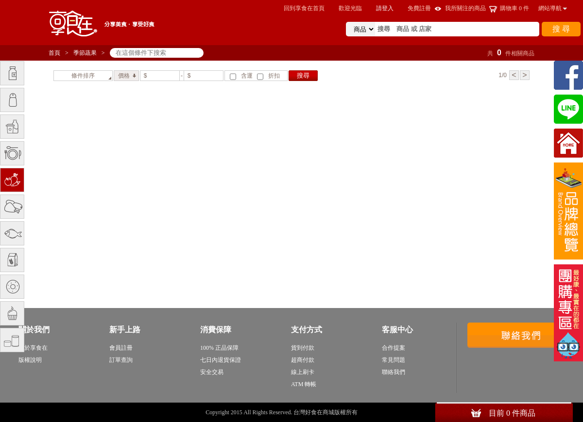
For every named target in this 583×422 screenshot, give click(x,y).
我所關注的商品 (465, 8)
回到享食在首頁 (304, 8)
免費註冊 (419, 8)
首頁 (54, 52)
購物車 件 (514, 8)
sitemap (368, 412)
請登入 (385, 8)
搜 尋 (561, 29)
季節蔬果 (85, 52)
